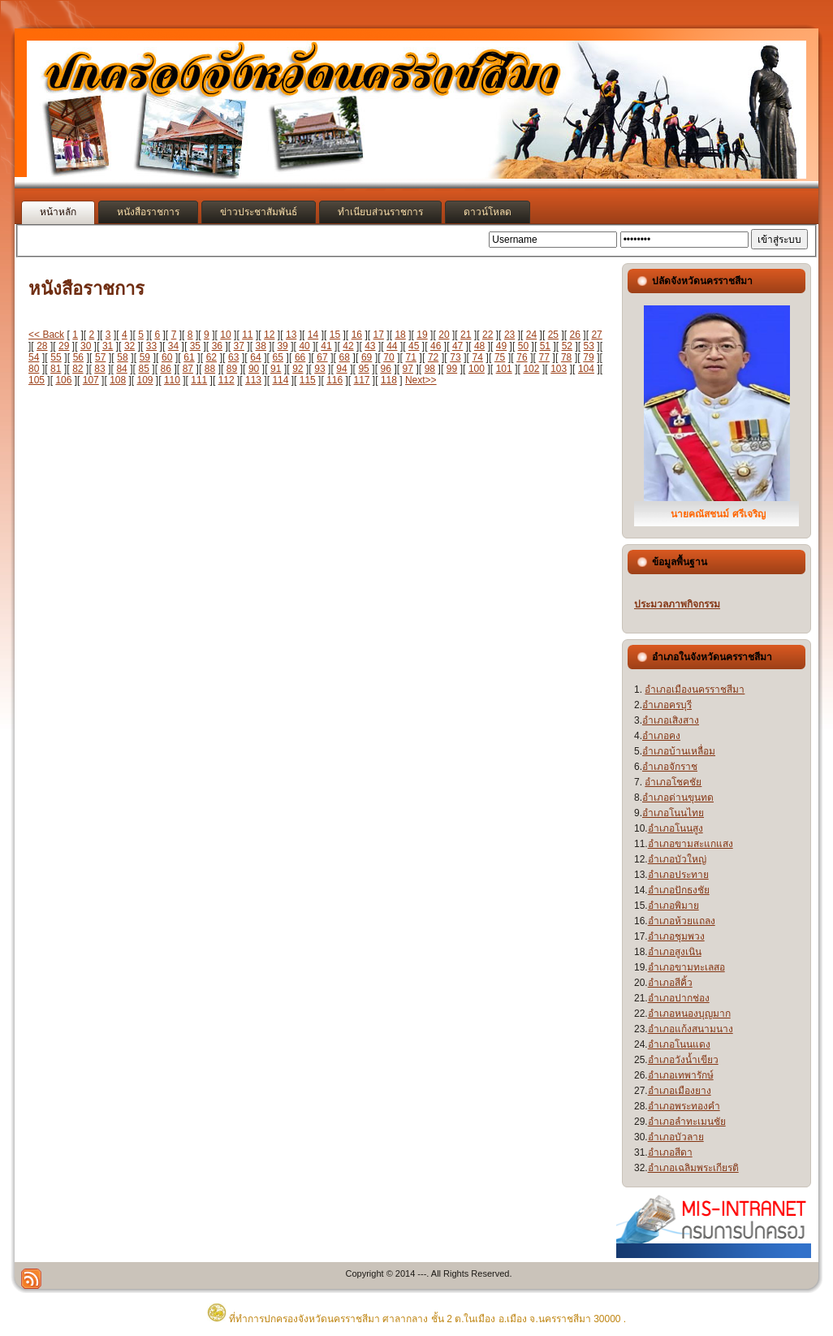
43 (370, 346)
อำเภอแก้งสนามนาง (690, 1029)
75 (499, 357)
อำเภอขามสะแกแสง (690, 844)
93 (319, 368)
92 (297, 368)
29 (63, 346)
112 (226, 380)
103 (558, 368)
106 (63, 380)
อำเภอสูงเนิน (674, 952)
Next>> (421, 380)
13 (291, 334)
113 (253, 380)
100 (476, 368)
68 (344, 357)
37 (239, 346)
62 (211, 357)
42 (348, 346)
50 (523, 346)
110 (172, 380)
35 (195, 346)
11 (247, 334)
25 (553, 334)
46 (435, 346)
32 (129, 346)
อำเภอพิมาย (673, 905)
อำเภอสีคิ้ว (670, 982)
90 (253, 368)
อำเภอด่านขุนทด (678, 797)
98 (430, 368)
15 (335, 334)
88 (210, 368)
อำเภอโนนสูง (675, 828)
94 (341, 368)
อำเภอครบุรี (667, 705)
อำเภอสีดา (670, 1152)
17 (378, 334)
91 (275, 368)
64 (255, 357)
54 (33, 357)
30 (85, 346)
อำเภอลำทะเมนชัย (687, 1121)
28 (42, 346)
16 (357, 334)
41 (326, 346)
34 (173, 346)
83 (99, 368)
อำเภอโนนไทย (673, 813)
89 (232, 368)
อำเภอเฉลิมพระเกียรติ (693, 1168)
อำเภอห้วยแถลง (681, 921)
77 (544, 357)
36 (217, 346)
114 (280, 380)
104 (586, 368)
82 (77, 368)
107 (91, 380)
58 (122, 357)
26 (575, 334)
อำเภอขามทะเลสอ (686, 967)
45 (413, 346)
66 (300, 357)
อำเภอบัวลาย (676, 1137)
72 (433, 357)
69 (366, 357)
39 (282, 346)
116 (334, 380)
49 (501, 346)
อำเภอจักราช (669, 766)
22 (487, 334)
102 (531, 368)
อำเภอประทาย (678, 874)
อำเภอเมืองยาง (679, 1090)
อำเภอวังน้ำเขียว (683, 1060)
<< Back (46, 334)
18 (400, 334)
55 (55, 357)
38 (261, 346)
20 (443, 334)
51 (545, 346)
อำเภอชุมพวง (676, 936)
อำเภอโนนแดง (679, 1044)
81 (55, 368)
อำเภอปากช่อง (679, 998)
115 (308, 380)
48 (479, 346)
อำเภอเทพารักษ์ (681, 1075)
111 (199, 380)
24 (531, 334)
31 (107, 346)
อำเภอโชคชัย (673, 782)
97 (408, 368)
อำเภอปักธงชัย (679, 890)
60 (167, 357)
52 (567, 346)
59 (145, 357)
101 (504, 368)
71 (411, 357)
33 (151, 346)
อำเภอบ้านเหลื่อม (678, 751)
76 (521, 357)
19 (421, 334)
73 (455, 357)
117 (362, 380)
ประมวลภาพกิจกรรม (677, 604)
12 (269, 334)
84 (121, 368)
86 (166, 368)
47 (457, 346)
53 (589, 346)
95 (363, 368)
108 (118, 380)
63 (233, 357)
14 (313, 334)
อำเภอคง (661, 736)
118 (389, 380)
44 (391, 346)
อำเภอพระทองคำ (684, 1106)
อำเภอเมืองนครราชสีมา (695, 689)
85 (143, 368)
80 (33, 368)
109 (145, 380)
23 (509, 334)
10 (225, 334)
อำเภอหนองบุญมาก (689, 1013)
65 (278, 357)
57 (100, 357)
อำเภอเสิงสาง (670, 720)
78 (566, 357)
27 (596, 334)
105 (36, 380)
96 (386, 368)
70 (388, 357)
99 (452, 368)
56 (78, 357)
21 (465, 334)
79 (588, 357)
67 (322, 357)
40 (304, 346)
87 (188, 368)
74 (478, 357)
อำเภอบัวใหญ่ (677, 859)
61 (188, 357)
